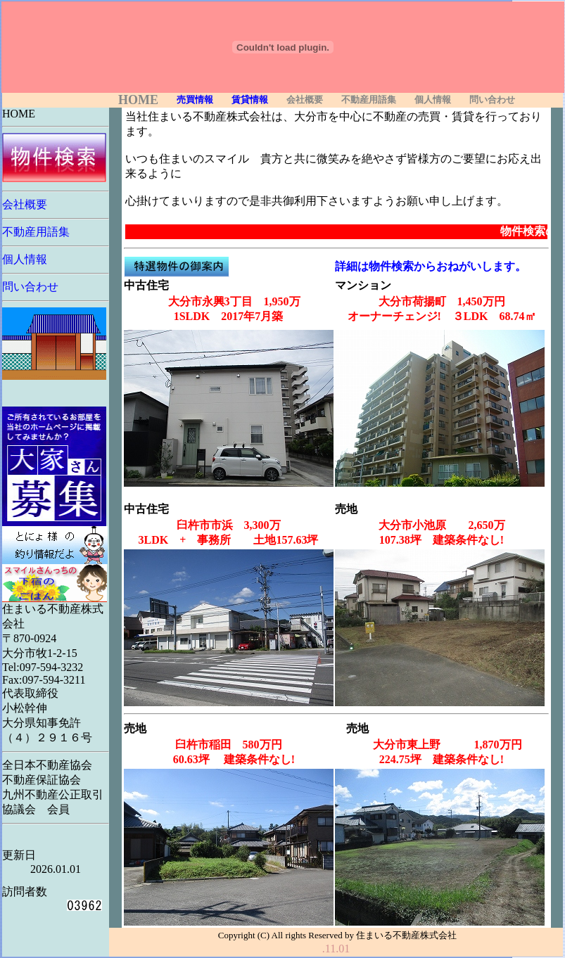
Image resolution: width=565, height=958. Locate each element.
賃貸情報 (249, 100)
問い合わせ (492, 100)
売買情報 (195, 100)
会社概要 (304, 100)
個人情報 (432, 100)
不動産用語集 (368, 100)
